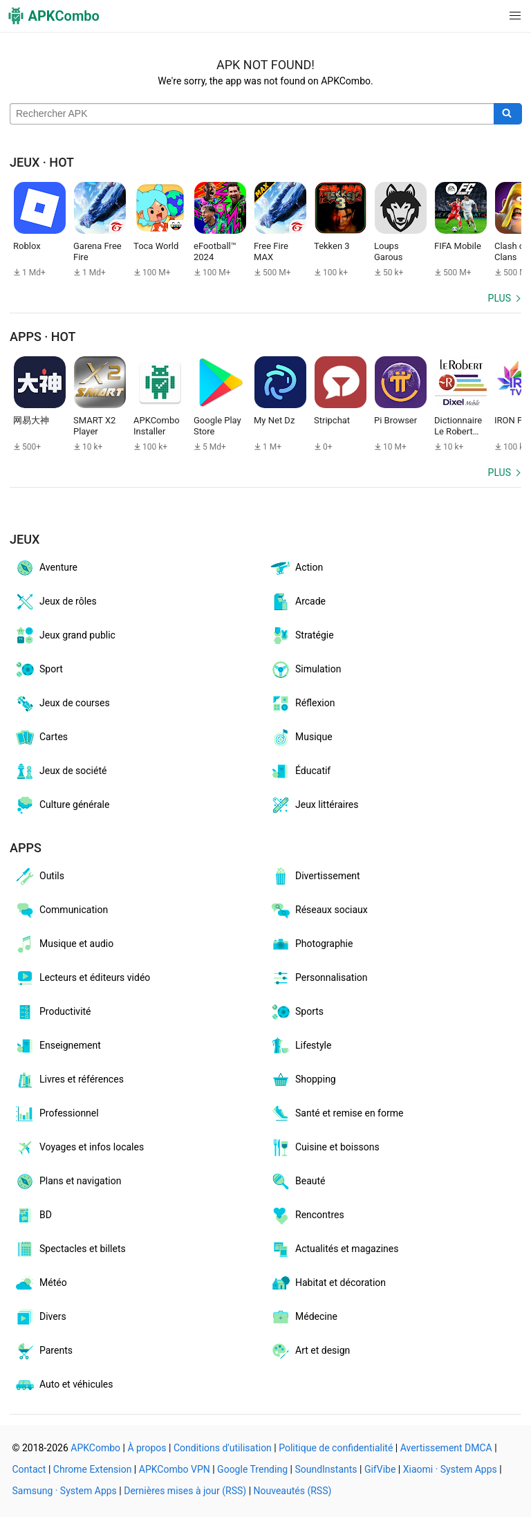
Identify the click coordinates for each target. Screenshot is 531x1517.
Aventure (45, 568)
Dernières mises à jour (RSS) (185, 1490)
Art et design (310, 1351)
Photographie (311, 944)
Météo (40, 1283)
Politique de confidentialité (336, 1447)
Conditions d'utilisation (223, 1447)
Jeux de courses (62, 703)
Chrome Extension (92, 1469)
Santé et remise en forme (336, 1114)
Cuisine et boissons (325, 1148)
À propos (146, 1447)
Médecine (303, 1317)
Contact (29, 1469)
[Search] (508, 114)
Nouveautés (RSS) (293, 1490)
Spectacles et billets (70, 1249)
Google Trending (252, 1469)
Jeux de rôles (55, 602)
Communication (61, 910)
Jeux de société (60, 771)
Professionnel (56, 1114)
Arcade (298, 602)
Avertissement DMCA (446, 1447)
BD (33, 1215)
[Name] (252, 114)
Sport (38, 670)
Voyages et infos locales (79, 1148)
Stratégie (302, 636)
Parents (43, 1351)
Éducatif (300, 771)
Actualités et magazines (334, 1249)
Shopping (303, 1080)
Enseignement (57, 1046)
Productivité (52, 1012)
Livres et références (69, 1080)
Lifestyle (300, 1046)
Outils (39, 876)
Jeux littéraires (314, 805)
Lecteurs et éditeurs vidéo (82, 978)
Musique (301, 737)
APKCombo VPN (174, 1469)
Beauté (297, 1181)
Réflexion (302, 703)
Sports (297, 1012)
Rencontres (307, 1215)
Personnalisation (319, 978)
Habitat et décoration (328, 1283)
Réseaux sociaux (319, 910)
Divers (40, 1317)
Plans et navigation (67, 1181)
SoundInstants (326, 1469)
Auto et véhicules (63, 1385)
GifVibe (379, 1469)
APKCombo (95, 1447)
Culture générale (61, 805)
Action (296, 568)
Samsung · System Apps (64, 1490)
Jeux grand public (64, 636)
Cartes (41, 737)
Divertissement (315, 876)
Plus (499, 298)
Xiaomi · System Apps (450, 1469)
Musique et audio (63, 944)
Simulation (305, 670)
